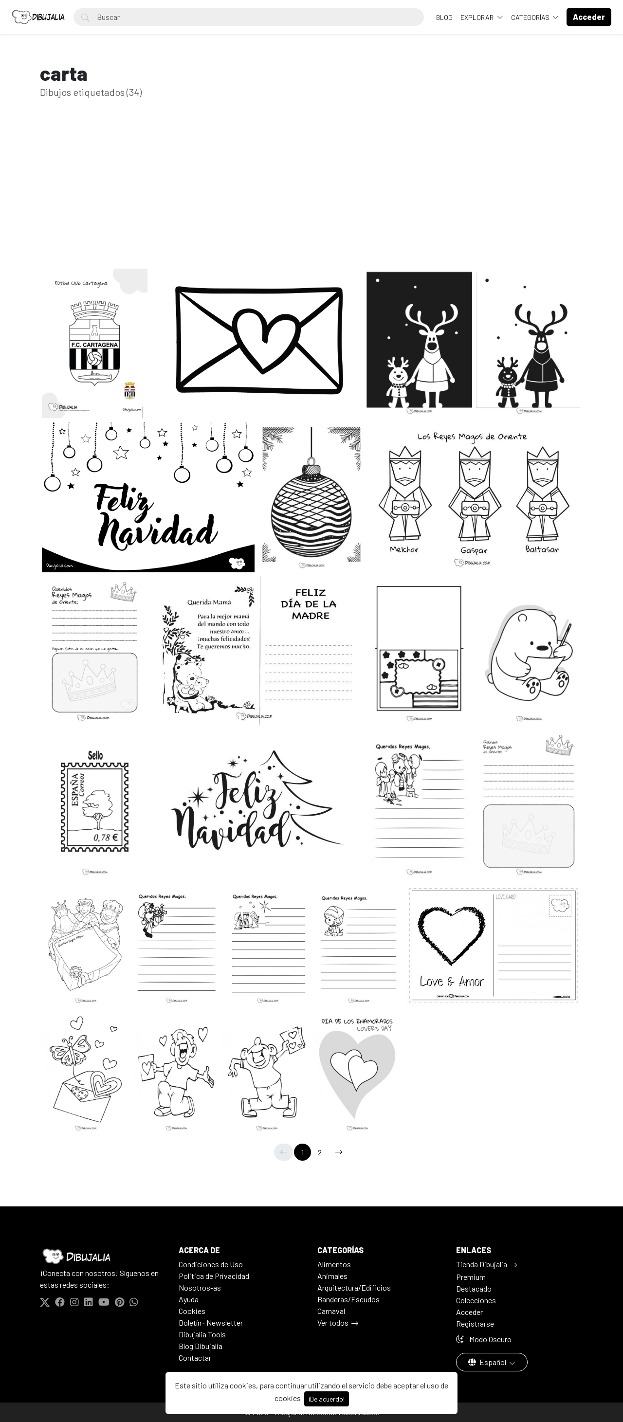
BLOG (444, 17)
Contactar (195, 1357)
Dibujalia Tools (202, 1334)
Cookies (192, 1310)
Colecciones (476, 1300)
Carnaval (331, 1310)
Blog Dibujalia (200, 1345)
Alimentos (334, 1264)
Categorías (531, 17)
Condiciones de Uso (211, 1264)
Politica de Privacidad (214, 1275)
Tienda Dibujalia (481, 1264)
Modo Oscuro (484, 1339)
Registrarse (475, 1323)
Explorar (477, 17)
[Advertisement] (311, 198)
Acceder (469, 1311)
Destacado (474, 1288)
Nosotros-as (200, 1287)
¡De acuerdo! (327, 1399)
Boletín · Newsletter (211, 1322)
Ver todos (332, 1322)
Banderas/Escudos (348, 1299)
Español (488, 1362)
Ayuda (189, 1299)
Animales (332, 1275)
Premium (471, 1276)
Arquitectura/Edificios (354, 1287)
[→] (338, 1152)
